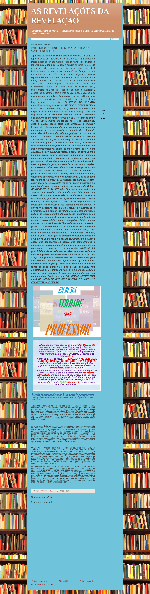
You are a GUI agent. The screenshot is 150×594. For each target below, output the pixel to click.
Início (104, 113)
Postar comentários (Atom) (45, 584)
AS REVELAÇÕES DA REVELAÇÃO (70, 15)
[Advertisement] (63, 564)
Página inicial (63, 581)
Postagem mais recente (39, 581)
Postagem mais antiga (87, 581)
